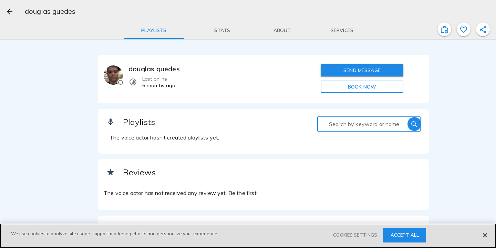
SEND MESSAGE (362, 70)
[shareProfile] (483, 29)
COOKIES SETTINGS (355, 235)
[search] (414, 124)
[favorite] (464, 29)
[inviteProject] (444, 29)
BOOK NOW (362, 87)
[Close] (485, 235)
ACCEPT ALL (405, 235)
